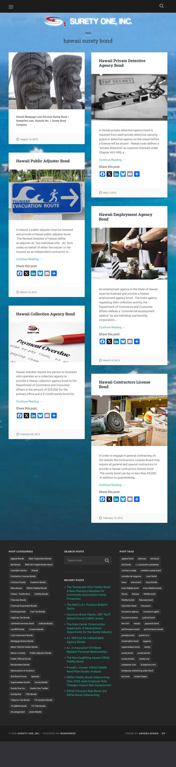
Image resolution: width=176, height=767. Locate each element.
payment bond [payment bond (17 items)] (154, 636)
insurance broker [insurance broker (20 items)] (130, 630)
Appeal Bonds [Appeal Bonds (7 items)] (18, 558)
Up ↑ (164, 759)
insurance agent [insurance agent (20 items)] (153, 624)
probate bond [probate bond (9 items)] (154, 648)
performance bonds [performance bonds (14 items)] (132, 648)
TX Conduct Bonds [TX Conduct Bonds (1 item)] (21, 725)
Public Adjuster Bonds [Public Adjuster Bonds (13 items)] (22, 671)
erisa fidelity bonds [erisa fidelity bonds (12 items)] (131, 600)
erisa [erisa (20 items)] (124, 588)
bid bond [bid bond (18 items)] (157, 558)
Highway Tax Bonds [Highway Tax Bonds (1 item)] (21, 624)
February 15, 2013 (113, 518)
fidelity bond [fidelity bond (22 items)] (140, 606)
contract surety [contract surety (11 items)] (130, 570)
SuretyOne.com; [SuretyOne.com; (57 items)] (150, 677)
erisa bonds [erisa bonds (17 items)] (153, 588)
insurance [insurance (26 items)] (148, 618)
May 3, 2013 (109, 192)
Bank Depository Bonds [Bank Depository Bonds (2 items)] (23, 564)
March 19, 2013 (28, 292)
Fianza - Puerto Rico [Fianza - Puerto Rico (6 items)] (21, 600)
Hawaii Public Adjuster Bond (43, 160)
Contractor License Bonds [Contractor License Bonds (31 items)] (24, 582)
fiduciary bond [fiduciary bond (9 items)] (148, 612)
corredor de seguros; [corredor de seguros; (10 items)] (132, 582)
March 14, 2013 (111, 360)
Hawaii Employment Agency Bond (125, 217)
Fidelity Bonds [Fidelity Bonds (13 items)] (44, 600)
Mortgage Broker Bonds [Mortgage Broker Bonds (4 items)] (23, 653)
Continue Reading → (112, 160)
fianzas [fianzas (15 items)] (125, 606)
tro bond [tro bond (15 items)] (126, 689)
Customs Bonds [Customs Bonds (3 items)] (40, 588)
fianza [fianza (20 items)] (149, 600)
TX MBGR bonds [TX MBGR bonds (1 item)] (44, 725)
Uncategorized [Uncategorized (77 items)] (38, 731)
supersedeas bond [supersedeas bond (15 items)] (144, 659)
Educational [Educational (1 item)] (17, 594)
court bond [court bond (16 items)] (154, 582)
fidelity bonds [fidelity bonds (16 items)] (129, 612)
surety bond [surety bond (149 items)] (139, 665)
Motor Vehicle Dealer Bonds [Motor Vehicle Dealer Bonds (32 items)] (25, 659)
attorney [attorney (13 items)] (143, 558)
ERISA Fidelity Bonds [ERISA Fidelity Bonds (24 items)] (39, 594)
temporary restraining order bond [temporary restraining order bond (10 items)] (139, 683)
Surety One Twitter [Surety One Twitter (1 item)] (41, 707)
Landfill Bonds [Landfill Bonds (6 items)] (38, 636)
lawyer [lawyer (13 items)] (138, 636)
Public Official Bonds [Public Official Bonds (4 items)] (21, 677)
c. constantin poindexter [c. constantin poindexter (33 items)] (149, 564)
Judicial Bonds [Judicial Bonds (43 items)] (18, 636)
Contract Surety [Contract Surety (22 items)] (19, 588)
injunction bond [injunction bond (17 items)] (130, 618)
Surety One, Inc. (29, 759)
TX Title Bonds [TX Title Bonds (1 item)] (18, 731)
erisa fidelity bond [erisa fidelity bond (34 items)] (131, 594)
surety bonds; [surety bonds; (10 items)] (129, 671)
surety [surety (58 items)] (125, 665)
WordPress (68, 759)
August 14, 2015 (29, 139)
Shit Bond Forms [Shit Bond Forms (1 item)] (19, 695)
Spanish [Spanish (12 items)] (37, 695)
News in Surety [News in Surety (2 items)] (18, 665)
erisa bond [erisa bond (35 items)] (136, 588)
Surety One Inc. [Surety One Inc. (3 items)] (19, 707)
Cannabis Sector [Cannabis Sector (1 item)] (19, 576)
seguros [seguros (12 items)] (126, 659)
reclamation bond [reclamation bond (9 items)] (147, 653)
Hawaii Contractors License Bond (124, 384)
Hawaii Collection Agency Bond (45, 313)
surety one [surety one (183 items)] (146, 671)
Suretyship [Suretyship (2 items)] (16, 713)
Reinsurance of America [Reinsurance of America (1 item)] (23, 689)
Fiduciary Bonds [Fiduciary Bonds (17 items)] (19, 606)
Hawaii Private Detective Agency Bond (122, 63)
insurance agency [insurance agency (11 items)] (131, 624)
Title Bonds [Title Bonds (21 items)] (32, 713)
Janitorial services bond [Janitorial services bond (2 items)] (23, 630)
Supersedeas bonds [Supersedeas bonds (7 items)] (21, 701)
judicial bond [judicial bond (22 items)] (150, 630)
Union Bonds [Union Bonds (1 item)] (17, 737)
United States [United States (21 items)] (142, 689)
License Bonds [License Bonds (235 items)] (18, 642)
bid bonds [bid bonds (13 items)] (127, 564)
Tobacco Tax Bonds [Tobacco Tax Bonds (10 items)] (21, 719)
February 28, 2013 (30, 434)
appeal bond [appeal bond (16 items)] (128, 558)
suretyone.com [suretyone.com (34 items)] (130, 677)
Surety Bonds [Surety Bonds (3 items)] (43, 701)
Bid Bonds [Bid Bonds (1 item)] (45, 564)
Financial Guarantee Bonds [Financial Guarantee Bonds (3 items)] (25, 612)
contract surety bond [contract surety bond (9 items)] (133, 576)
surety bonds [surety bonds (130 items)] (157, 665)
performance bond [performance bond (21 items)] (131, 642)
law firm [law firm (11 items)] (126, 636)
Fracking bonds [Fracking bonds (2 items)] (19, 618)
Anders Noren (148, 759)
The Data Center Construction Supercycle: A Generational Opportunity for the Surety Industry (89, 627)
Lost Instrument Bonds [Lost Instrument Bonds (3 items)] (23, 648)
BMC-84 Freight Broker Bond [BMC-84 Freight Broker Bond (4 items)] (26, 570)
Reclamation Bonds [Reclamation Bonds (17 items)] (21, 683)
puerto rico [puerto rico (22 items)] (127, 653)
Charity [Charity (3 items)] (37, 576)
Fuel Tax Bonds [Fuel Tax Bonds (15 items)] (40, 618)
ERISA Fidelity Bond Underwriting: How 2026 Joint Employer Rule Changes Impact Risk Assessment (89, 679)
